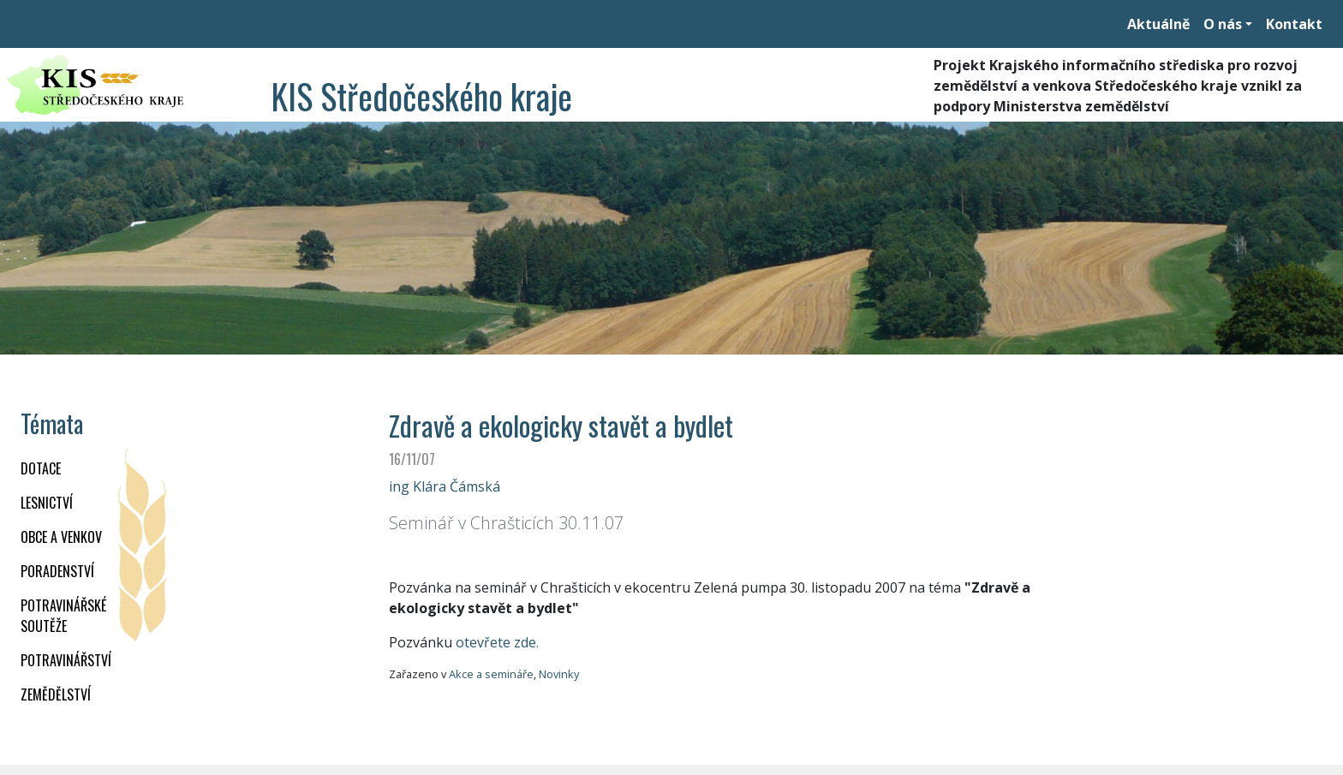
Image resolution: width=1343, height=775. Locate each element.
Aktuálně (1158, 24)
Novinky (559, 674)
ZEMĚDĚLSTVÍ (56, 694)
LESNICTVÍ (47, 502)
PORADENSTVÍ (57, 571)
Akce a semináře (491, 674)
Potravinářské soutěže (63, 615)
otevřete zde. (497, 642)
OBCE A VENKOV (61, 537)
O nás (1222, 24)
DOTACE (41, 468)
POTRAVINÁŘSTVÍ (66, 660)
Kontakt (1294, 24)
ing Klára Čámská (444, 486)
